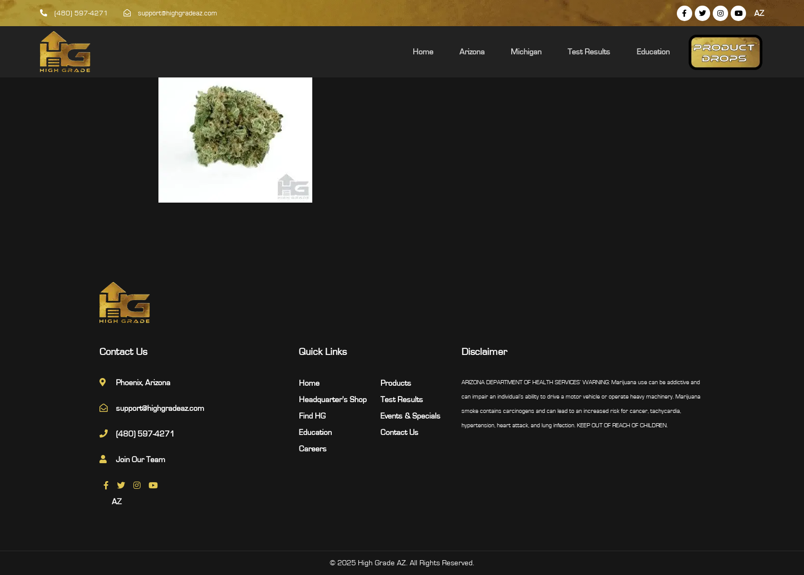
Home (455, 52)
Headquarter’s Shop (333, 399)
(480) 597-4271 (74, 13)
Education (658, 52)
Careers (313, 449)
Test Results (601, 52)
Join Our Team (140, 459)
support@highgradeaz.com (170, 13)
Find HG (312, 416)
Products (395, 383)
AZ (759, 13)
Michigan (545, 52)
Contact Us (399, 432)
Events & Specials (410, 416)
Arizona (497, 52)
